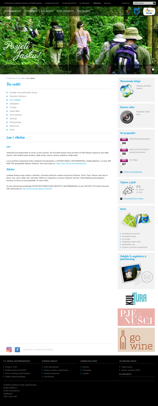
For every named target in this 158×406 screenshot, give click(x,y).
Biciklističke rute (128, 244)
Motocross (14, 126)
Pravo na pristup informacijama (17, 373)
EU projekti (84, 3)
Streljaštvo (14, 103)
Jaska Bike (15, 111)
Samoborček (49, 377)
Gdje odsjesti (65, 11)
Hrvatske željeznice (51, 373)
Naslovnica (12, 78)
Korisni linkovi (49, 361)
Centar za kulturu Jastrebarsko (56, 370)
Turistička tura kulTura (131, 234)
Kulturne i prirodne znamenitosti (134, 247)
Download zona (52, 3)
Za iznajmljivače (69, 3)
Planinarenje (15, 122)
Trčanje (13, 107)
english (107, 3)
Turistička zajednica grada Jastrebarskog (23, 3)
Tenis (12, 129)
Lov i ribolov (31, 78)
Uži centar (126, 239)
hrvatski (97, 3)
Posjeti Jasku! (23, 51)
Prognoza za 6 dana (133, 199)
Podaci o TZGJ (11, 367)
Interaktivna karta (129, 236)
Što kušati (83, 11)
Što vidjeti (31, 11)
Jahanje (13, 118)
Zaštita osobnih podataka (15, 377)
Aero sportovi (16, 115)
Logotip (86, 373)
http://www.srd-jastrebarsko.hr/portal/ (37, 189)
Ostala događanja (132, 172)
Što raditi (47, 11)
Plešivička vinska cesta (131, 242)
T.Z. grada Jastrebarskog (16, 361)
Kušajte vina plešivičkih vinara (23, 92)
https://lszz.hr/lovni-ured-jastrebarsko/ (71, 163)
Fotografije (87, 370)
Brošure (86, 367)
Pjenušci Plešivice (18, 96)
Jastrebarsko (12, 11)
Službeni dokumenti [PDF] (15, 370)
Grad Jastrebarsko (51, 367)
